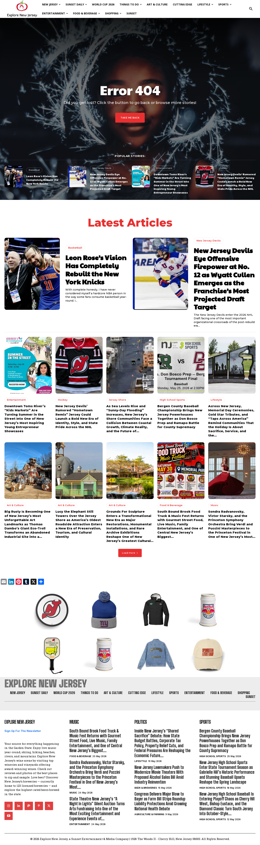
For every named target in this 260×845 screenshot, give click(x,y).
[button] (250, 8)
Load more (130, 553)
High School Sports (172, 400)
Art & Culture (15, 505)
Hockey (224, 168)
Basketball (34, 170)
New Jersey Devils (101, 168)
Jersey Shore (117, 400)
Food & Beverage (171, 505)
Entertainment (164, 168)
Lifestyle (216, 400)
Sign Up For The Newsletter (22, 731)
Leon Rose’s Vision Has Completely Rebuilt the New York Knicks (42, 179)
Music (214, 505)
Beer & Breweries (145, 788)
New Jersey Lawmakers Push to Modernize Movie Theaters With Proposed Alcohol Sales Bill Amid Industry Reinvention (159, 775)
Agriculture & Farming (149, 815)
